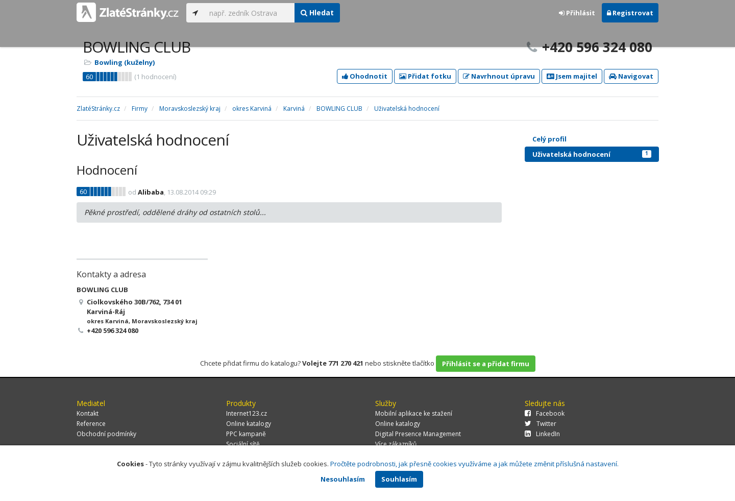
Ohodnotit (364, 76)
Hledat (317, 12)
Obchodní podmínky (106, 434)
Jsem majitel (572, 76)
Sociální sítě (243, 444)
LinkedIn (542, 434)
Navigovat (631, 76)
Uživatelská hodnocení (591, 154)
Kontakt (88, 413)
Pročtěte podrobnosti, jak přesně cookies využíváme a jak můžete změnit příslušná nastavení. (474, 463)
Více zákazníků (395, 444)
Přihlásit (577, 12)
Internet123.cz (246, 413)
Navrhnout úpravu (499, 76)
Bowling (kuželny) (124, 62)
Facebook (545, 413)
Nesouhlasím (343, 479)
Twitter (540, 423)
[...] (249, 12)
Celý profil (549, 139)
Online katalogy (248, 423)
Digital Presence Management (418, 434)
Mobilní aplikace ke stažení (413, 413)
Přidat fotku (425, 76)
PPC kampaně (246, 434)
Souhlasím (399, 479)
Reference (91, 423)
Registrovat (630, 12)
